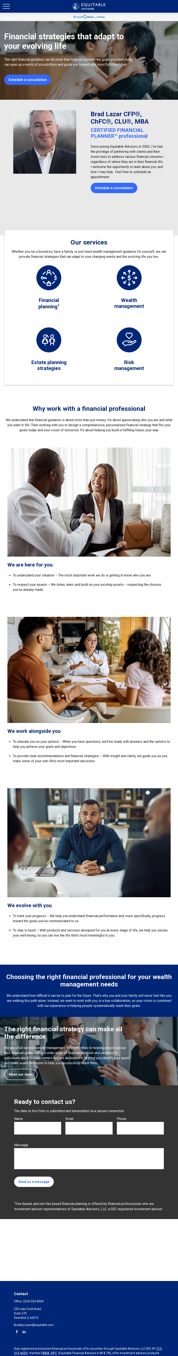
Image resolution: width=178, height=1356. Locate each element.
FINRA (45, 1353)
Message (21, 1145)
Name (18, 1119)
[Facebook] (17, 1331)
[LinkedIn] (24, 1331)
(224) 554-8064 (33, 1301)
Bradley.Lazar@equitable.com (34, 1325)
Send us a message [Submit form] (34, 1182)
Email (69, 1119)
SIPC (54, 1353)
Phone (121, 1119)
